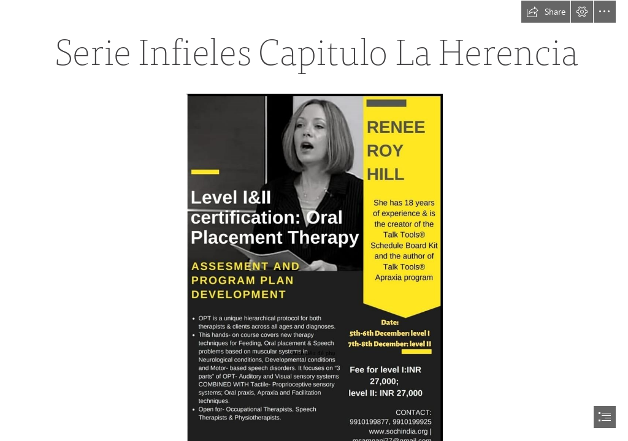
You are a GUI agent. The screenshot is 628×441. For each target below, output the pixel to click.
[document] (314, 220)
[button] (545, 12)
